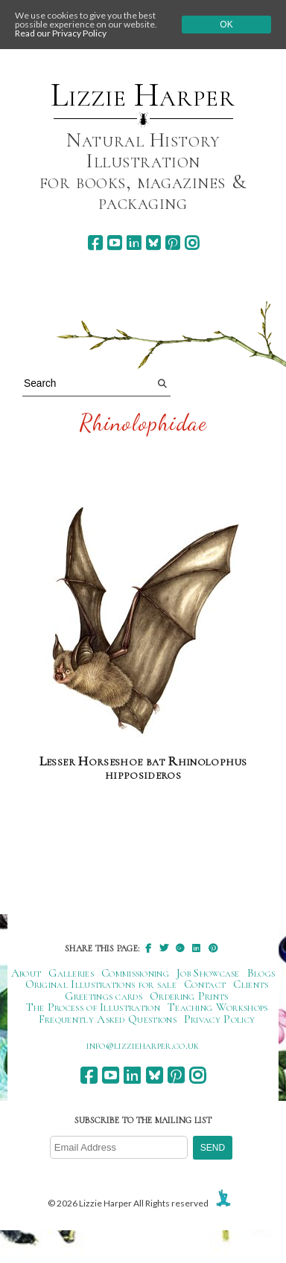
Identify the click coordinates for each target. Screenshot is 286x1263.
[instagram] (192, 243)
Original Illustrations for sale (101, 984)
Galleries (71, 973)
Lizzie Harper (143, 95)
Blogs (261, 973)
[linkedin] (134, 243)
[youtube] (114, 243)
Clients (250, 984)
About (26, 973)
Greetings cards (103, 996)
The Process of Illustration (93, 1007)
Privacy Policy (219, 1019)
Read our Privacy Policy (61, 33)
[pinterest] (172, 243)
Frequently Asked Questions (108, 1019)
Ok (226, 24)
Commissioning (135, 973)
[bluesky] (153, 243)
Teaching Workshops (218, 1007)
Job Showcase (208, 973)
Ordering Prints (189, 996)
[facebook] (95, 243)
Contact (205, 984)
